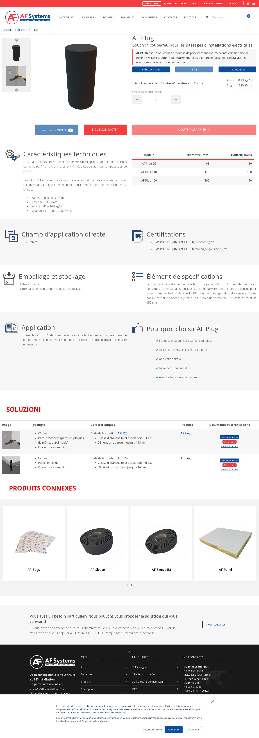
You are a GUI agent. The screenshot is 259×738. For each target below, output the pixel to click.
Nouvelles (128, 17)
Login (232, 3)
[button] (127, 585)
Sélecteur (152, 3)
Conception (87, 689)
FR (194, 3)
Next (16, 90)
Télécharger (139, 667)
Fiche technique (151, 69)
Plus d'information (229, 446)
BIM (134, 689)
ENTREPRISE (66, 17)
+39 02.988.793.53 (176, 3)
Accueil (7, 29)
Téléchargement (213, 3)
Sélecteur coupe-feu (144, 674)
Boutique (190, 17)
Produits (20, 29)
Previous (16, 40)
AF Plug (186, 433)
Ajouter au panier (194, 130)
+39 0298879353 (86, 633)
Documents (229, 442)
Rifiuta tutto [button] (193, 729)
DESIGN (108, 17)
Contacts (170, 17)
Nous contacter (105, 130)
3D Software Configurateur (148, 681)
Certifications (237, 69)
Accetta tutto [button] (174, 729)
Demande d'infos (229, 437)
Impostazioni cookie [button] (152, 729)
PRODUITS (89, 17)
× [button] (212, 701)
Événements (149, 17)
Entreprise (87, 674)
